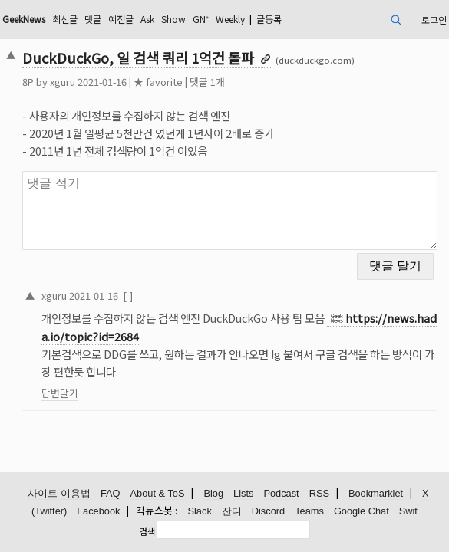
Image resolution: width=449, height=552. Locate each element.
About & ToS (157, 493)
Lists (243, 493)
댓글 (92, 18)
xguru (62, 81)
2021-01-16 (93, 295)
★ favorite (158, 81)
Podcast (281, 493)
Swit (408, 511)
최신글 (65, 18)
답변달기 (59, 393)
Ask (147, 18)
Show (173, 18)
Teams (309, 511)
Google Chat (361, 511)
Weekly (230, 18)
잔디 (232, 511)
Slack (199, 511)
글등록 (269, 18)
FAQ (111, 493)
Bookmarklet (375, 493)
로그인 (434, 19)
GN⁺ (201, 18)
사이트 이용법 (59, 493)
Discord (268, 511)
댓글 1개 (207, 81)
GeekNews (23, 18)
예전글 (121, 18)
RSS (319, 493)
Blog (213, 493)
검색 (147, 531)
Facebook (98, 511)
